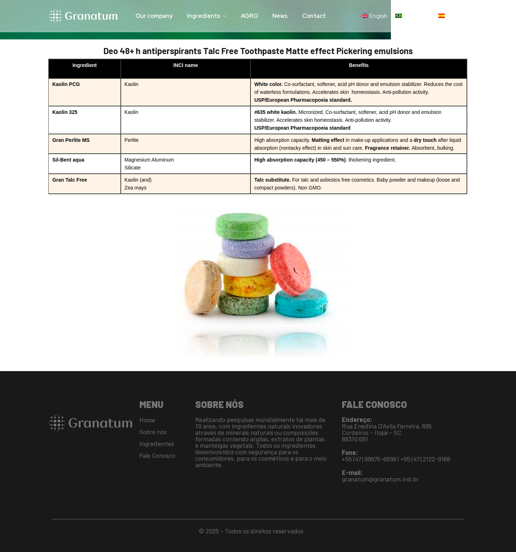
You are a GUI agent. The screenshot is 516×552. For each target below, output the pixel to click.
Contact (314, 16)
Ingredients (203, 16)
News (280, 16)
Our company (154, 16)
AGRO (249, 16)
